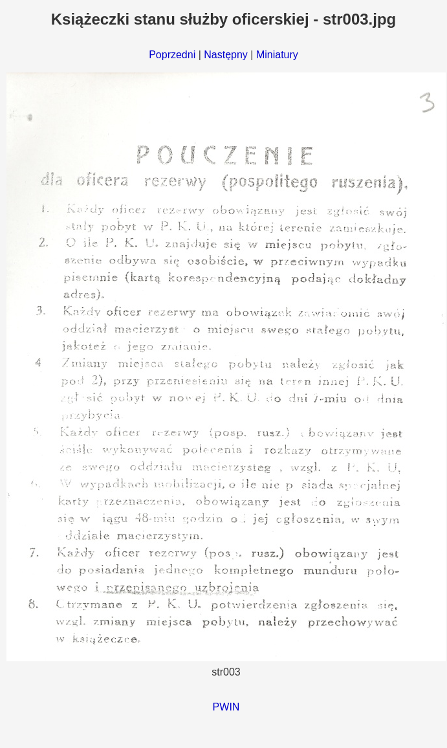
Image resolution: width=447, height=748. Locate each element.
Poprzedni (172, 54)
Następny (226, 54)
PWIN (226, 706)
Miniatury (277, 54)
